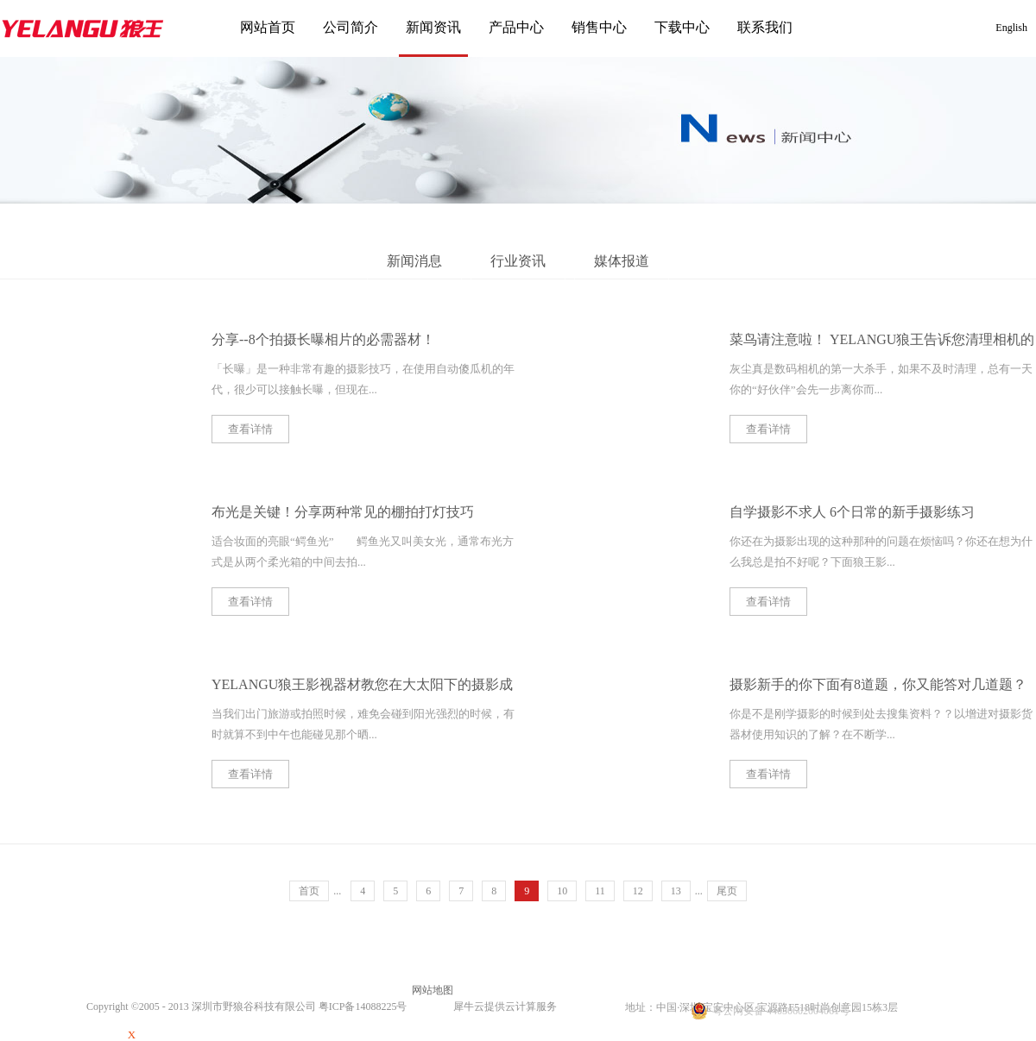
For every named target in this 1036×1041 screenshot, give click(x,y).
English (1011, 28)
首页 (309, 891)
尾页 (727, 891)
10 (562, 891)
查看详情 (250, 429)
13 (676, 891)
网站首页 (267, 27)
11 (600, 891)
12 (638, 891)
